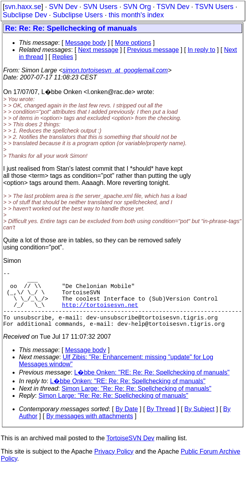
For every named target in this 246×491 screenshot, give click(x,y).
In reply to (201, 49)
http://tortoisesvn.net (100, 314)
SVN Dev (63, 7)
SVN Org (137, 7)
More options (133, 42)
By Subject (199, 423)
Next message (98, 49)
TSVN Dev (173, 7)
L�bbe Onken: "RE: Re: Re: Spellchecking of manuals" (152, 386)
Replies (62, 57)
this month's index (136, 15)
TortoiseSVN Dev (130, 452)
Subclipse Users (78, 15)
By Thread (161, 423)
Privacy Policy (113, 465)
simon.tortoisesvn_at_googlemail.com (115, 70)
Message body (85, 42)
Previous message (153, 49)
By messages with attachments (89, 430)
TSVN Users (214, 7)
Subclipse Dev (25, 15)
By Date (126, 423)
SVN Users (100, 7)
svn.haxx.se (23, 7)
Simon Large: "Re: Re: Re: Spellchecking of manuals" (136, 402)
